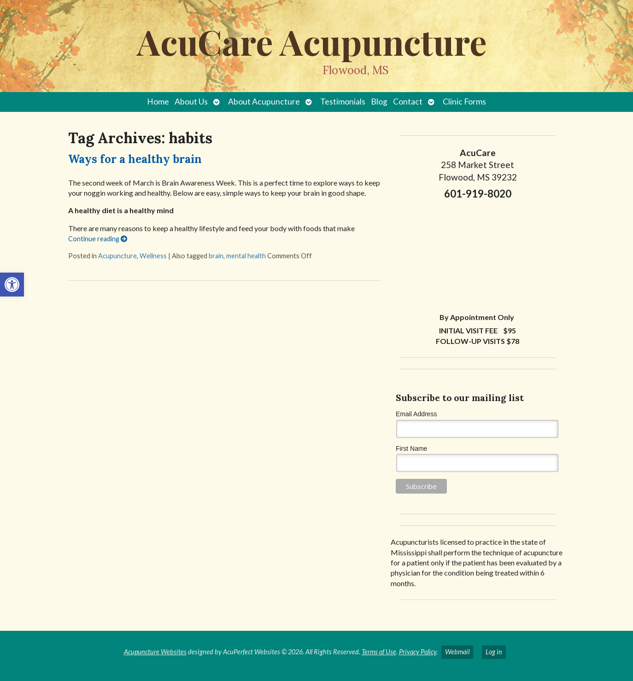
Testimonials (342, 101)
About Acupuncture (264, 101)
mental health (246, 256)
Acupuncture (117, 256)
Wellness (153, 256)
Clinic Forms (464, 101)
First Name (411, 448)
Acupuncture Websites (155, 652)
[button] (12, 285)
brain (216, 256)
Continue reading (97, 239)
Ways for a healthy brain (135, 159)
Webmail (457, 652)
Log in (494, 652)
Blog (379, 101)
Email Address (416, 414)
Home (158, 101)
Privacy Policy (417, 652)
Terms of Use (379, 652)
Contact (407, 101)
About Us (191, 101)
